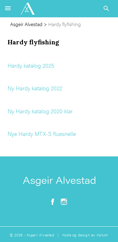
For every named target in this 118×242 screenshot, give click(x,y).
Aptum (102, 235)
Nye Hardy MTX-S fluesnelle (42, 134)
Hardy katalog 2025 (31, 65)
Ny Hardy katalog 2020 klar (40, 111)
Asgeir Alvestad (26, 24)
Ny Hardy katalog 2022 (35, 88)
